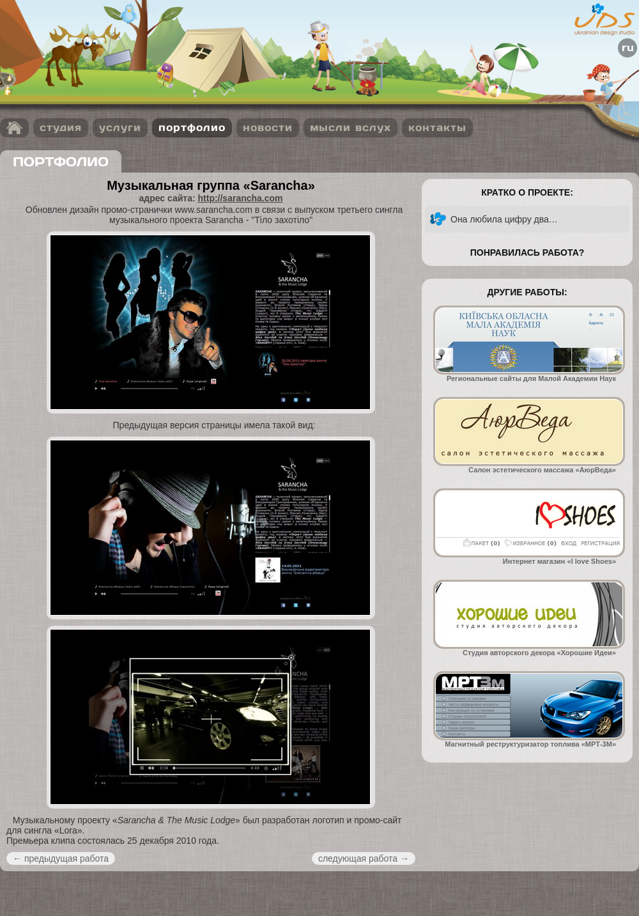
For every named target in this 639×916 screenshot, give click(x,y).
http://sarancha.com (240, 198)
